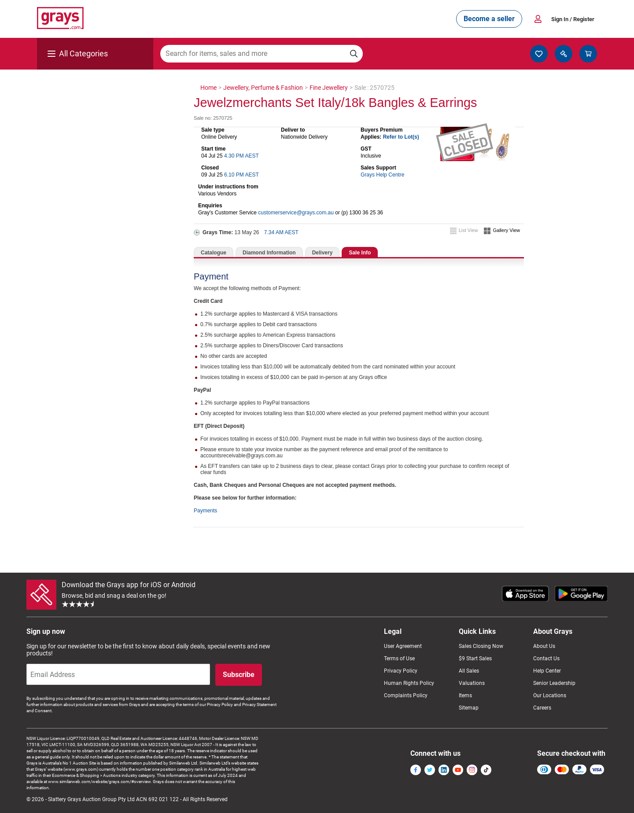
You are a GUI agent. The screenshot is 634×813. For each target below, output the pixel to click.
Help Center (547, 671)
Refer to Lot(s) (401, 137)
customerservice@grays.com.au (296, 213)
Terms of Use (399, 658)
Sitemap (469, 708)
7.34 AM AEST (281, 232)
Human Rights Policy (409, 683)
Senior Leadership (554, 683)
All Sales (469, 671)
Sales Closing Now (481, 646)
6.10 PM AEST (241, 175)
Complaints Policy (406, 695)
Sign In (572, 19)
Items (465, 695)
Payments (205, 511)
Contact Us (546, 658)
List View (468, 230)
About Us (544, 646)
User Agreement (403, 646)
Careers (542, 708)
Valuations (472, 683)
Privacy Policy (400, 671)
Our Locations (549, 695)
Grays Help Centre (382, 175)
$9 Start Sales (475, 658)
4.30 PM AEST (241, 156)
